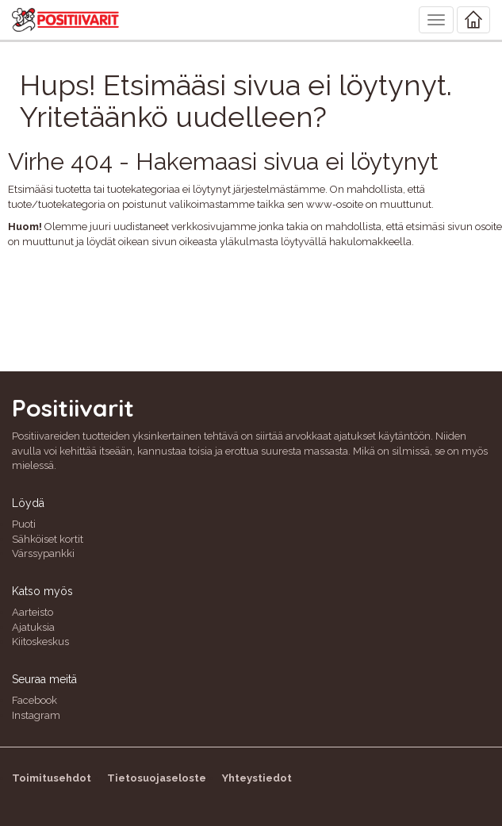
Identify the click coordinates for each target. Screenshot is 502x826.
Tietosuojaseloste (156, 778)
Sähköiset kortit (47, 539)
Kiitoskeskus (40, 641)
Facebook (34, 700)
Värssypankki (43, 553)
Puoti (24, 524)
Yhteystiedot (257, 778)
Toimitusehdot (51, 778)
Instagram (36, 715)
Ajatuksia (33, 627)
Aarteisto (32, 612)
